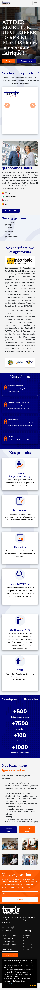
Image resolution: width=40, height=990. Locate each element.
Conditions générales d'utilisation (30, 948)
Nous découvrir (10, 211)
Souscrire (10, 955)
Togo (5, 200)
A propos (26, 935)
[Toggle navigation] (35, 3)
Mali (5, 204)
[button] (7, 105)
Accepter (33, 985)
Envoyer (20, 899)
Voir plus (9, 61)
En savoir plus (8, 829)
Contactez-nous (26, 61)
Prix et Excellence (28, 938)
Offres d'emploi (28, 944)
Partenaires (26, 941)
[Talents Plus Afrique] (6, 3)
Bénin (6, 193)
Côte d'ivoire (9, 197)
